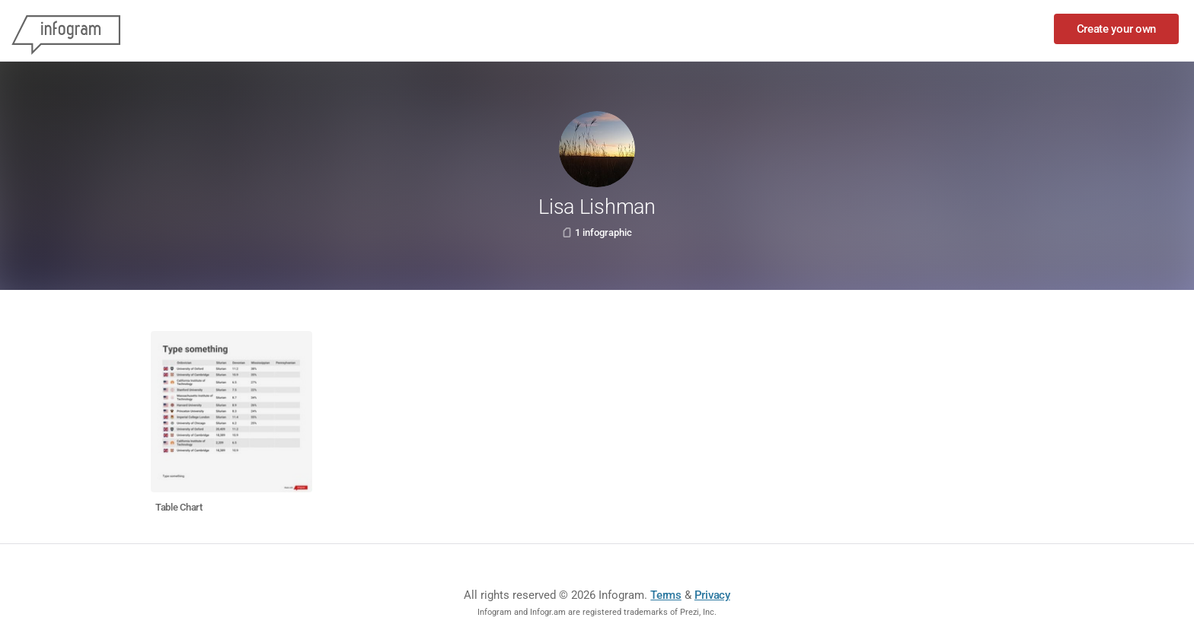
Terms (666, 595)
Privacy (712, 595)
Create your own (1117, 29)
